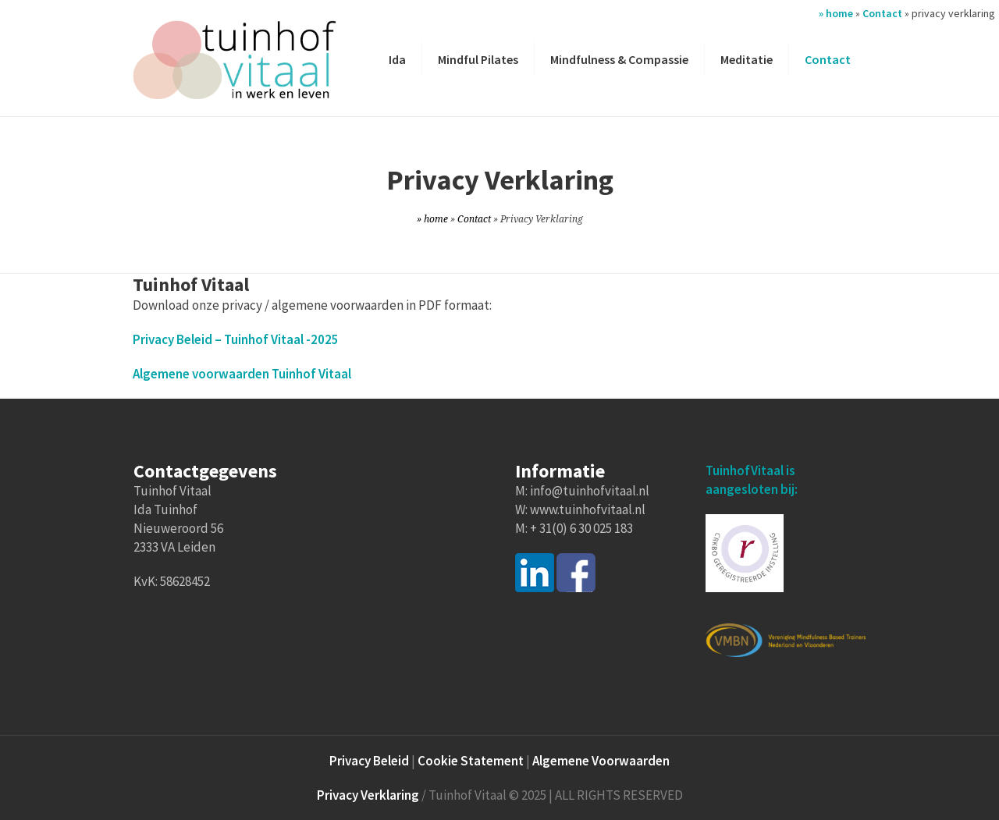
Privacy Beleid (369, 760)
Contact (882, 13)
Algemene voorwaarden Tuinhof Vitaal (242, 373)
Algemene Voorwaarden (601, 760)
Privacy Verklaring (368, 795)
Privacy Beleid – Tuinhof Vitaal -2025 (236, 339)
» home (836, 13)
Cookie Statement (471, 760)
